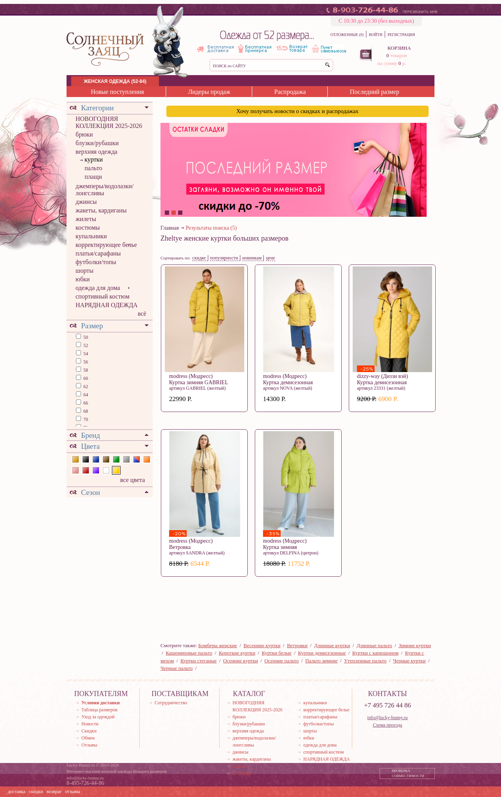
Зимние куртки (414, 645)
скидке (199, 258)
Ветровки (297, 645)
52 (85, 345)
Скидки (89, 731)
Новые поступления (117, 91)
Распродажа (290, 91)
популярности (224, 258)
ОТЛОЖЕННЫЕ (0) (347, 34)
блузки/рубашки (97, 143)
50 (85, 337)
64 (85, 395)
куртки (94, 159)
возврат (54, 791)
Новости (90, 724)
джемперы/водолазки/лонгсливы (104, 189)
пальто (93, 168)
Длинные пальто (374, 645)
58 (85, 370)
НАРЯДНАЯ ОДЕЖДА (107, 305)
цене (270, 258)
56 (85, 362)
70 (85, 419)
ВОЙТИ (375, 34)
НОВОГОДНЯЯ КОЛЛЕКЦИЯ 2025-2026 (109, 122)
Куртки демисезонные (322, 653)
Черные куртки (409, 661)
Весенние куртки (261, 645)
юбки (83, 279)
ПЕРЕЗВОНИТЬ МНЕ (420, 12)
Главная (169, 228)
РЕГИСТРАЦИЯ (401, 34)
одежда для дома (98, 287)
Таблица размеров (99, 709)
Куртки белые (277, 653)
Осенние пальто (282, 661)
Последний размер (374, 91)
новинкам (252, 258)
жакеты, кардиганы (101, 210)
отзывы (72, 791)
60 (85, 378)
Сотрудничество (171, 702)
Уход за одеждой (98, 717)
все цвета (132, 480)
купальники (91, 236)
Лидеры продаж (209, 91)
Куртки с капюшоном (375, 653)
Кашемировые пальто (189, 653)
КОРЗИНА (399, 48)
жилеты (86, 219)
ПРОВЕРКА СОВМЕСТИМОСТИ (408, 773)
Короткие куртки (237, 653)
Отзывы (89, 745)
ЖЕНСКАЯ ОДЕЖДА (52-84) (115, 81)
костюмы (88, 227)
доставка (16, 791)
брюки (84, 134)
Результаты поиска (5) (211, 228)
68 (85, 411)
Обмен (88, 738)
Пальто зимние (321, 661)
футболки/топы (96, 262)
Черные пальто (176, 668)
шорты (85, 270)
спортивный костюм (103, 296)
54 (85, 353)
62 (85, 386)
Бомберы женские (217, 645)
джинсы (86, 201)
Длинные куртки (332, 645)
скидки (36, 791)
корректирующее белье (106, 244)
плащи (93, 176)
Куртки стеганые (198, 661)
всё (142, 313)
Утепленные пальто (365, 661)
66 (85, 403)
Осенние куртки (240, 661)
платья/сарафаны (98, 253)
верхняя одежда (96, 151)
